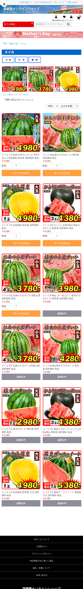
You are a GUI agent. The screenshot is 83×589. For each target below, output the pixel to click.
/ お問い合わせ (71, 2)
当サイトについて (41, 539)
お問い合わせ (41, 575)
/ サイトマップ (58, 2)
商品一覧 (13, 44)
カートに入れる (21, 173)
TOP (5, 44)
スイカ (25, 95)
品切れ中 (61, 313)
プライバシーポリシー (41, 554)
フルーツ (17, 95)
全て (4, 95)
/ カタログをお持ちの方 (42, 2)
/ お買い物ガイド (25, 2)
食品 (10, 95)
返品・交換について (41, 568)
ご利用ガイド (41, 546)
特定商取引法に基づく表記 (41, 561)
